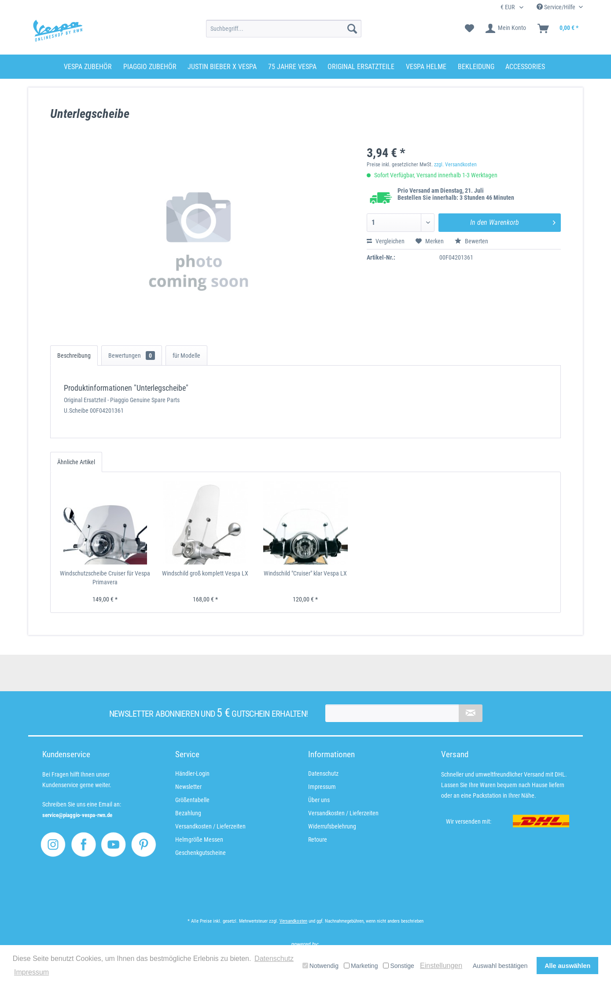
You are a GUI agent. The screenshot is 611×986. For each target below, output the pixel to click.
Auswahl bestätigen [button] (500, 965)
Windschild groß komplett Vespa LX (205, 573)
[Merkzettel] (469, 28)
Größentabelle (192, 799)
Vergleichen (386, 241)
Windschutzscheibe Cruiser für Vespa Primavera (105, 578)
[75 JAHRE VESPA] (292, 67)
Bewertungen (131, 355)
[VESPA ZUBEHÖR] (88, 67)
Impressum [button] (31, 972)
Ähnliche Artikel (76, 462)
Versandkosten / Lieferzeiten (210, 826)
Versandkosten (293, 921)
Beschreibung (74, 355)
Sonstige (398, 965)
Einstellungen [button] (441, 965)
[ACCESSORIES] (525, 67)
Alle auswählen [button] (567, 965)
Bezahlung (188, 813)
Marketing (361, 965)
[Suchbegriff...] (283, 28)
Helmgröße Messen (199, 839)
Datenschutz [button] (274, 958)
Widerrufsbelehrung (332, 826)
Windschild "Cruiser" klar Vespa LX (305, 573)
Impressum (322, 786)
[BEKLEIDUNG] (476, 67)
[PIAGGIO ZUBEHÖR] (150, 67)
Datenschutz (323, 773)
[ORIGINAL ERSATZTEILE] (361, 67)
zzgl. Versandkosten (455, 164)
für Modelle (186, 355)
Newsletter (188, 786)
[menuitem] (283, 28)
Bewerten (471, 241)
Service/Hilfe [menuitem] (557, 7)
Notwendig (320, 965)
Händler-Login (192, 773)
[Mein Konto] (506, 28)
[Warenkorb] (558, 28)
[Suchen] (352, 28)
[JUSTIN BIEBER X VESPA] (222, 67)
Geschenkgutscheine (200, 852)
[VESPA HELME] (426, 67)
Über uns (319, 799)
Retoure (317, 839)
